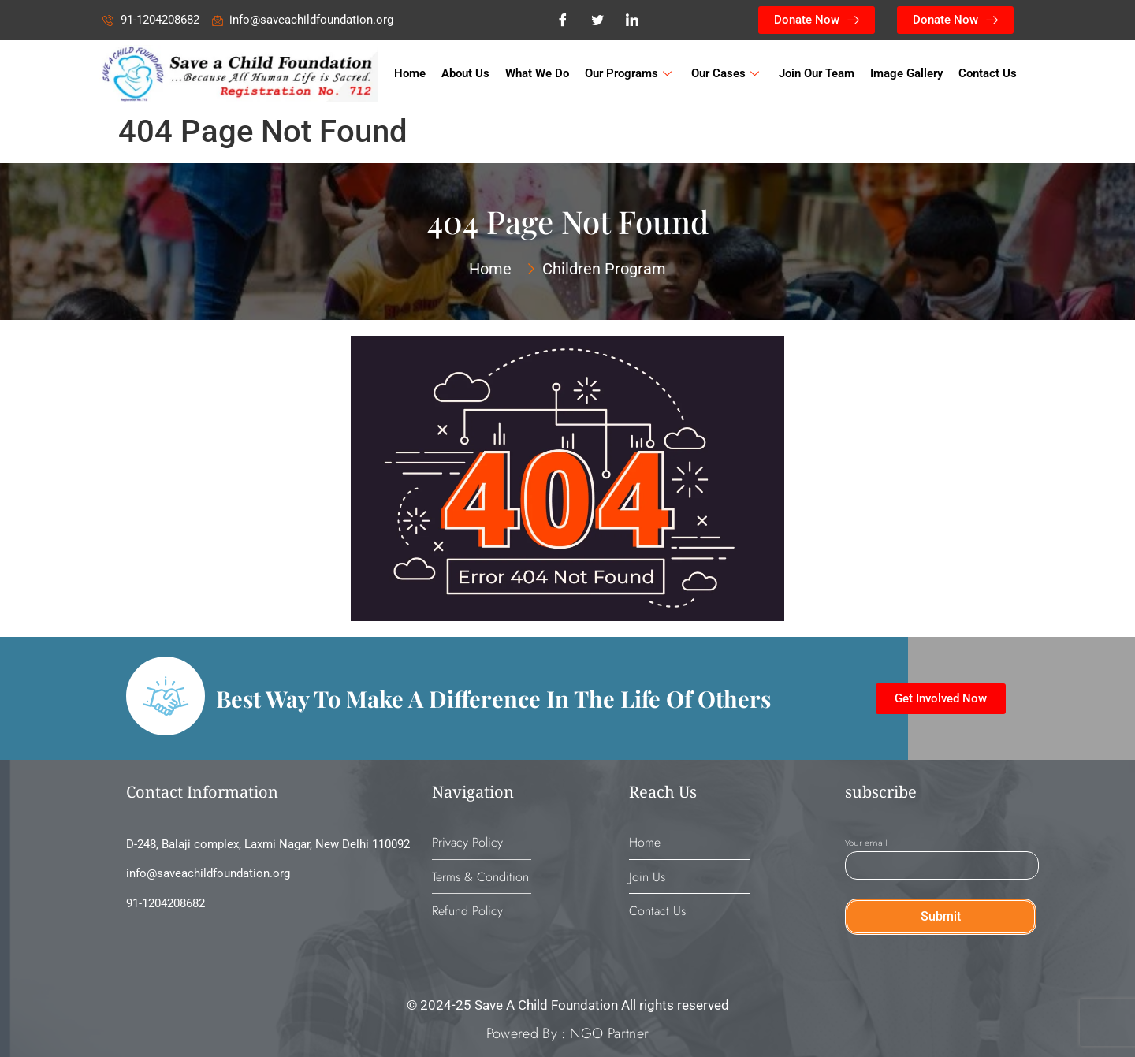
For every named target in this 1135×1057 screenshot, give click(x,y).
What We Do (537, 73)
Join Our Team (816, 73)
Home (410, 73)
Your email (942, 855)
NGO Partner (607, 1033)
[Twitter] (597, 20)
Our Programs (630, 73)
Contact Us (987, 73)
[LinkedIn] (632, 20)
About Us (465, 73)
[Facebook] (563, 20)
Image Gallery (906, 73)
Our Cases (727, 73)
